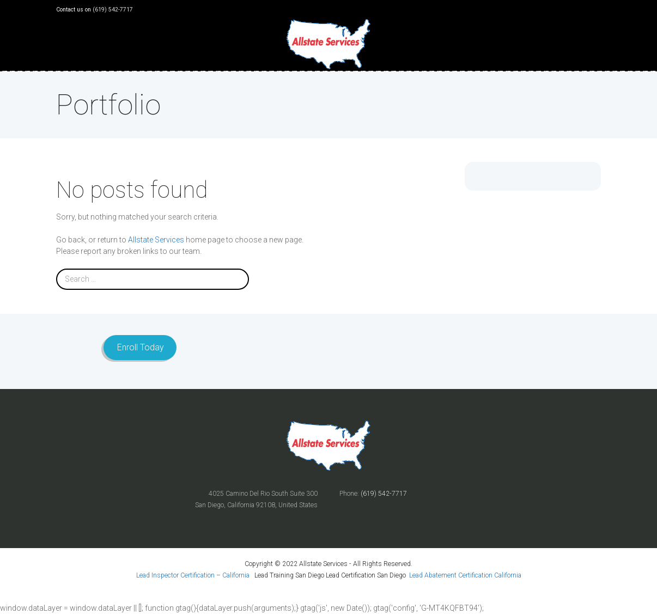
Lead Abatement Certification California (465, 575)
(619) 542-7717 (113, 9)
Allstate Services (156, 239)
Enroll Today (140, 347)
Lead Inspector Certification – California (193, 575)
